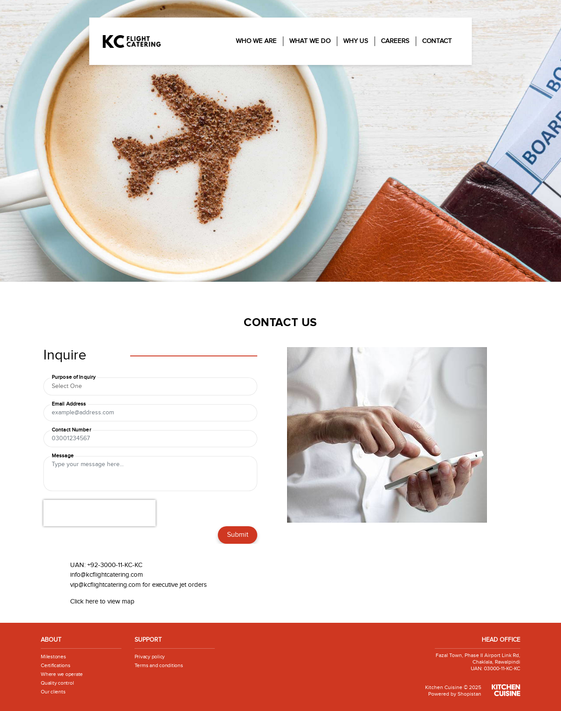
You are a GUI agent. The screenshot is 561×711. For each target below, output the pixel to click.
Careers (395, 41)
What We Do (309, 41)
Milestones (53, 657)
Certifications (56, 665)
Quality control (57, 683)
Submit (238, 535)
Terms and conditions (159, 665)
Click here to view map (102, 601)
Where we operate (62, 674)
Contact (437, 41)
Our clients (53, 692)
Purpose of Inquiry (74, 377)
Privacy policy (150, 657)
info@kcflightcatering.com (106, 574)
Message (63, 455)
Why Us (355, 41)
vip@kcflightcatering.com (105, 585)
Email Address (69, 404)
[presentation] (99, 513)
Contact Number (71, 430)
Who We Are (256, 41)
